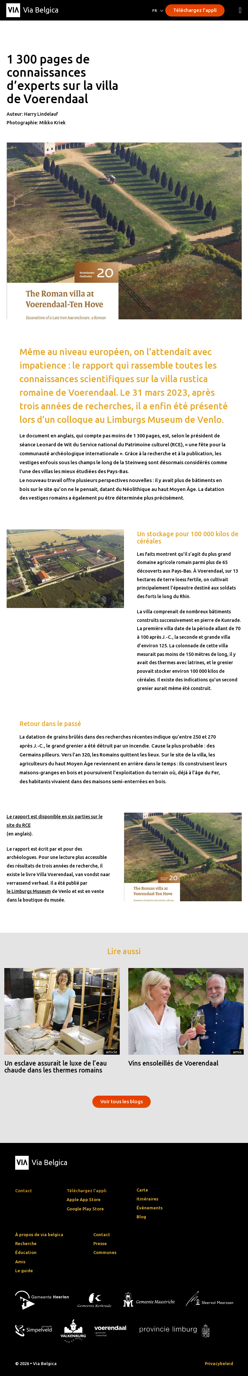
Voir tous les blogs (121, 1101)
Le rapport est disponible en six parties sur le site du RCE (55, 821)
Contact (101, 1234)
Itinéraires (147, 1198)
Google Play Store (85, 1208)
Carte (142, 1190)
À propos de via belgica (39, 1234)
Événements (150, 1207)
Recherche (26, 1243)
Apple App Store (84, 1199)
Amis (237, 1052)
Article (111, 1052)
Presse (100, 1243)
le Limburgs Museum (29, 891)
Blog (141, 1216)
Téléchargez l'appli (195, 10)
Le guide (24, 1270)
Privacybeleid (219, 1363)
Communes (104, 1252)
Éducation (26, 1252)
